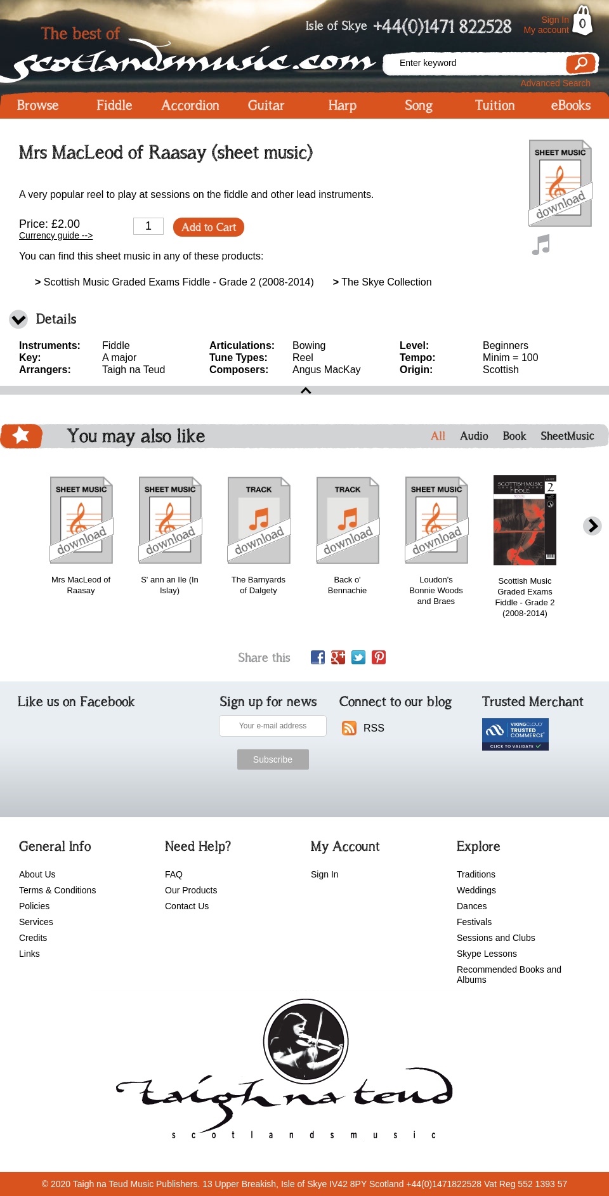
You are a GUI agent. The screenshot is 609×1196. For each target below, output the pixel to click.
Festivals (474, 922)
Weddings (476, 890)
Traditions (476, 874)
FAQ (174, 874)
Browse (38, 105)
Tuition (495, 105)
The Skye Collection (382, 282)
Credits (33, 938)
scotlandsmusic (281, 1072)
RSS (373, 728)
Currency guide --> (56, 235)
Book (515, 436)
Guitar (266, 105)
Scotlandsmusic (190, 51)
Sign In (555, 20)
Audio (474, 436)
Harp (343, 105)
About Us (37, 874)
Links (29, 954)
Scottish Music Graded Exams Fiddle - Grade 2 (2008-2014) (174, 282)
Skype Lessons (487, 954)
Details (56, 318)
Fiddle (114, 105)
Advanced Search (555, 83)
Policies (34, 906)
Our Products (191, 890)
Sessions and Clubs (496, 938)
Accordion (190, 105)
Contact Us (187, 906)
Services (36, 922)
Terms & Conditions (57, 890)
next (592, 526)
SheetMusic (567, 436)
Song (419, 105)
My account (546, 30)
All (438, 436)
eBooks (571, 105)
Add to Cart (208, 227)
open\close (304, 390)
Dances (472, 906)
